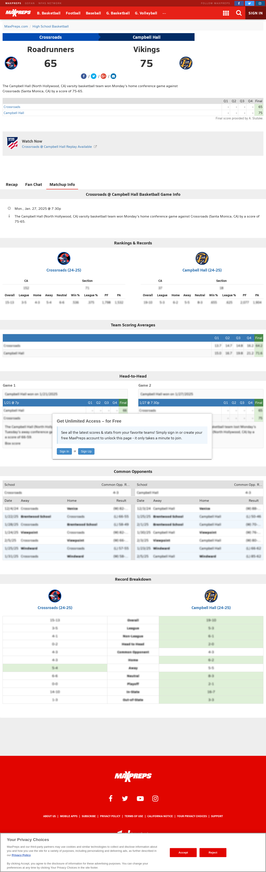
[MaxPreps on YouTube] (140, 798)
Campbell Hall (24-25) (202, 270)
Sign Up (86, 451)
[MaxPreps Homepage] (133, 776)
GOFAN (30, 3)
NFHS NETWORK (50, 3)
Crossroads (50, 37)
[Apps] (226, 12)
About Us (49, 816)
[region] (133, 852)
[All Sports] (164, 12)
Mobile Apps (68, 816)
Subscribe (89, 816)
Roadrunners (50, 49)
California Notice (160, 816)
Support (217, 816)
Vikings (146, 49)
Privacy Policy (110, 816)
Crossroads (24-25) (63, 270)
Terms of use (134, 816)
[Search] (238, 12)
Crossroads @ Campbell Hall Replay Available (57, 146)
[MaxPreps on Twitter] (249, 3)
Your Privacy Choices (192, 816)
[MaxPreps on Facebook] (239, 3)
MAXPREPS (13, 3)
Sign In (64, 451)
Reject (213, 852)
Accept (183, 852)
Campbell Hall (147, 37)
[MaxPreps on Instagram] (260, 3)
